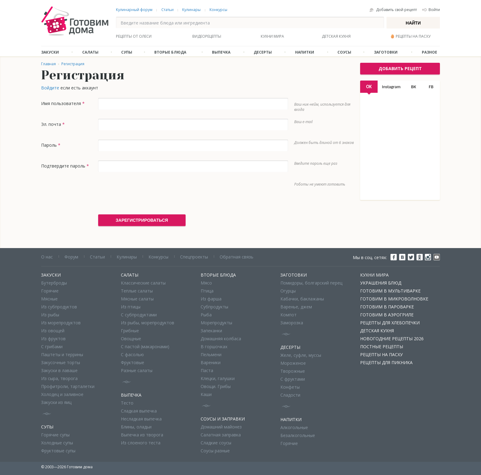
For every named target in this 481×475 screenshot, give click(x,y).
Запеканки (211, 331)
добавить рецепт (400, 68)
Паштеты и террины (62, 354)
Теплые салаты (137, 291)
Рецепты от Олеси (134, 36)
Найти (413, 23)
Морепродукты (216, 323)
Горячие (50, 291)
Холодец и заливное (62, 394)
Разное (429, 52)
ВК (413, 86)
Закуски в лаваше (59, 370)
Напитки (304, 52)
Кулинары (191, 9)
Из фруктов (53, 338)
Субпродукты (214, 307)
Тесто (127, 403)
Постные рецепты (381, 346)
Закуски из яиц (56, 402)
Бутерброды (54, 283)
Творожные (292, 371)
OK (368, 86)
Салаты (90, 52)
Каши (206, 394)
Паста (207, 370)
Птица (207, 291)
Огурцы (288, 291)
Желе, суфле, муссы (300, 355)
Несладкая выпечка (141, 419)
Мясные (49, 299)
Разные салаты (136, 370)
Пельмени (211, 354)
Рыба (206, 315)
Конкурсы (218, 9)
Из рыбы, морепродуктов (147, 323)
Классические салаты (143, 283)
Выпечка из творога (142, 435)
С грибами (52, 346)
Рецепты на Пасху (381, 354)
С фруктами (292, 379)
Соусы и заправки (223, 419)
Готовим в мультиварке (390, 291)
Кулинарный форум (134, 9)
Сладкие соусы (216, 443)
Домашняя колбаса (221, 338)
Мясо (206, 283)
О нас (47, 257)
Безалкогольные (297, 435)
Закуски (50, 52)
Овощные (131, 338)
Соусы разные (215, 451)
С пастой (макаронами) (145, 346)
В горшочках (214, 346)
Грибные (130, 331)
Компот (288, 315)
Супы (126, 52)
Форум (71, 257)
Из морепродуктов (61, 323)
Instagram (391, 86)
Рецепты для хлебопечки (390, 323)
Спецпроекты (194, 257)
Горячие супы (55, 435)
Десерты (263, 52)
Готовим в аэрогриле (387, 315)
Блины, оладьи (136, 427)
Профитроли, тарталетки (67, 386)
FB (431, 86)
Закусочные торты (60, 362)
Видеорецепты (206, 36)
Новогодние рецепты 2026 (392, 338)
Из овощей (52, 331)
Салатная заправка (221, 435)
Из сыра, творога (59, 378)
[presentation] (144, 193)
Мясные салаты (137, 299)
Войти (434, 9)
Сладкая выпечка (139, 411)
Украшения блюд (380, 283)
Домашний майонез (221, 427)
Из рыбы (50, 315)
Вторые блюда (170, 52)
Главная (48, 63)
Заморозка (291, 323)
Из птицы (130, 307)
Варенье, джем (296, 307)
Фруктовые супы (58, 451)
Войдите (50, 88)
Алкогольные (294, 427)
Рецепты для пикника (386, 362)
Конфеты (290, 387)
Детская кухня (336, 36)
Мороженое (293, 363)
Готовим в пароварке (387, 307)
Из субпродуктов (59, 307)
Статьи (167, 9)
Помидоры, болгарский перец (311, 283)
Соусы (344, 52)
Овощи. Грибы (216, 386)
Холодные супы (57, 443)
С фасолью (132, 354)
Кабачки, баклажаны (302, 299)
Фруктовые (132, 362)
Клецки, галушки (218, 378)
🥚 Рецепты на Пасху (410, 36)
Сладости (290, 395)
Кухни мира (272, 36)
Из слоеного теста (140, 443)
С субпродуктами (139, 315)
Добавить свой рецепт (396, 9)
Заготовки (386, 52)
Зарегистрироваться (142, 220)
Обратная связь (236, 257)
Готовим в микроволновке (394, 299)
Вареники (211, 362)
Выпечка (221, 52)
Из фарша (211, 299)
